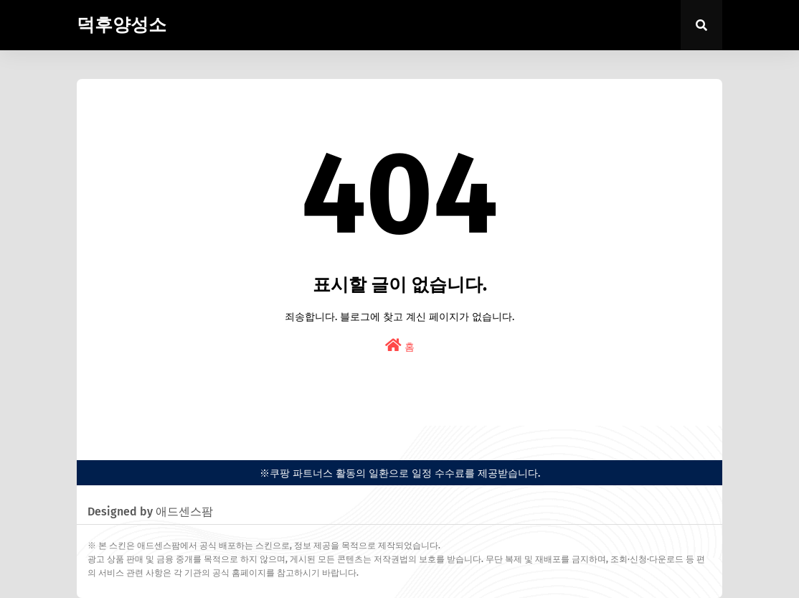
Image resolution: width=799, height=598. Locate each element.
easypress (98, 437)
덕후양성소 (121, 25)
